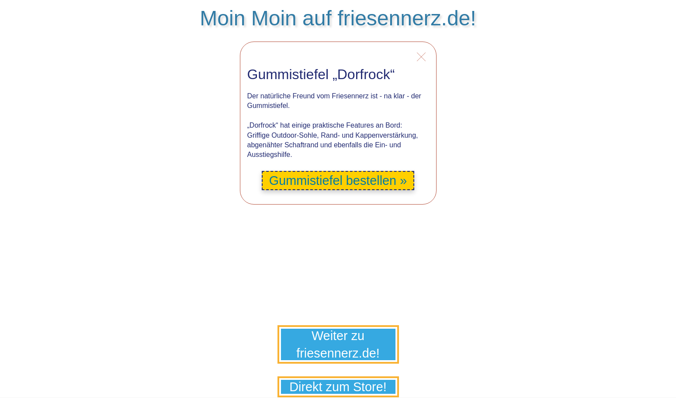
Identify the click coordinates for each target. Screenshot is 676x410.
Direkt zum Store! (337, 387)
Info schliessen (421, 57)
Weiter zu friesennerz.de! (337, 344)
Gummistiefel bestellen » (338, 181)
